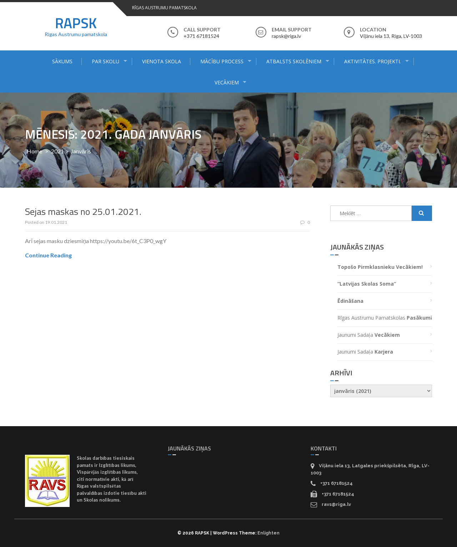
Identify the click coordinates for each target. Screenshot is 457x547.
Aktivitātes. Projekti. (372, 61)
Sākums (62, 61)
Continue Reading (48, 255)
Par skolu (105, 61)
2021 (57, 151)
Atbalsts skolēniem (293, 61)
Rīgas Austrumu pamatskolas (384, 317)
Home (34, 151)
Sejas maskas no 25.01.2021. (83, 211)
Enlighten (268, 533)
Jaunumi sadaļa (368, 334)
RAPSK (76, 23)
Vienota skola (161, 61)
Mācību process (221, 61)
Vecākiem (227, 82)
